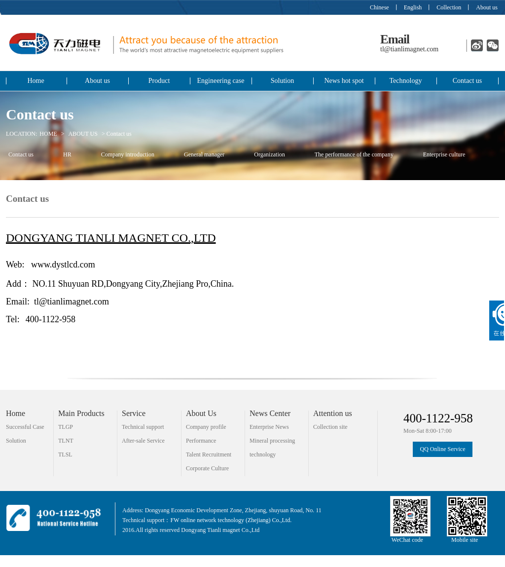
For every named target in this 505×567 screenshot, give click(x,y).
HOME (48, 133)
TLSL (65, 454)
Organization (269, 154)
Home (35, 80)
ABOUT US (82, 133)
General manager (204, 154)
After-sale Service (143, 440)
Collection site (330, 426)
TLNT (65, 440)
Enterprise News (269, 426)
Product (159, 80)
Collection (448, 7)
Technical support (143, 426)
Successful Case (25, 426)
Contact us (467, 80)
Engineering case (220, 80)
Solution (282, 80)
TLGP (65, 426)
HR (67, 154)
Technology (406, 80)
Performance (201, 440)
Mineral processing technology (272, 442)
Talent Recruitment (208, 454)
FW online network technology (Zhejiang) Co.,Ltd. (230, 520)
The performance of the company (354, 154)
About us (487, 7)
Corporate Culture (207, 468)
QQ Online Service (443, 449)
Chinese (379, 7)
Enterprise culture (444, 154)
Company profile (206, 426)
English (413, 7)
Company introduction (127, 154)
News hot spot (343, 80)
